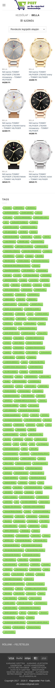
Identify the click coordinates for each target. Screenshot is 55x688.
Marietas (8, 593)
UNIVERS (20, 314)
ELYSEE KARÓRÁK (29, 502)
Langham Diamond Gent (35, 347)
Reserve (7, 338)
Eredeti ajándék (27, 212)
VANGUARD (9, 299)
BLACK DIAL (26, 237)
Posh (23, 434)
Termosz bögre (24, 391)
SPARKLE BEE (41, 246)
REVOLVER (27, 290)
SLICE (38, 237)
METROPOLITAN (36, 434)
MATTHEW (8, 314)
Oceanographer (23, 535)
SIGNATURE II (37, 304)
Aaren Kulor (44, 502)
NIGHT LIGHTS (10, 304)
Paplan (7, 627)
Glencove (31, 425)
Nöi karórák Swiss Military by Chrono (17, 265)
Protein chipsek (23, 261)
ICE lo (39, 212)
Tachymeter (19, 347)
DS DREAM (9, 535)
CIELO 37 (29, 579)
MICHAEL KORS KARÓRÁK (34, 506)
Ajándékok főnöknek (11, 396)
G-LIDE (17, 275)
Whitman (40, 574)
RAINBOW (8, 246)
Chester (23, 371)
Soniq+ (19, 376)
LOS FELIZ (8, 386)
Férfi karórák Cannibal (31, 555)
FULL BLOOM (17, 574)
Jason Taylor (19, 343)
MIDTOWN (21, 318)
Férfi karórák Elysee (11, 449)
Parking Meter (30, 323)
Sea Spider (18, 338)
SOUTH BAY (30, 386)
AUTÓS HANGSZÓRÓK (34, 666)
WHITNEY (23, 564)
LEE (16, 444)
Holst (47, 285)
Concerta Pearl (38, 241)
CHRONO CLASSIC (32, 309)
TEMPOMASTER (35, 367)
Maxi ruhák (8, 463)
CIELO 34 (20, 516)
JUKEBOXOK (16, 666)
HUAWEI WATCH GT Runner (25, 400)
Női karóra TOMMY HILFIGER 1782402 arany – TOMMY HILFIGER (40, 74)
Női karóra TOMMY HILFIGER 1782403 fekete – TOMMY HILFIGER (14, 176)
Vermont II (31, 593)
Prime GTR (42, 333)
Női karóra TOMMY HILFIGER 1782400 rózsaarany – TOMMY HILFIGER (38, 127)
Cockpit (23, 280)
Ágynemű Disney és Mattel (13, 468)
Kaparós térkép (10, 482)
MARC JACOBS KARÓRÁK (14, 584)
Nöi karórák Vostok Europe (32, 545)
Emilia (28, 511)
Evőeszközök (45, 352)
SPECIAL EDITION (25, 603)
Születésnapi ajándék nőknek (14, 622)
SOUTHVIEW (9, 632)
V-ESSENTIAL (34, 381)
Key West (18, 487)
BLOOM (39, 256)
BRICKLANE (45, 376)
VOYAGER (8, 294)
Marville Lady (23, 241)
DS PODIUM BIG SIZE (33, 487)
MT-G (23, 613)
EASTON (8, 502)
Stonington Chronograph (13, 579)
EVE (32, 444)
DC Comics (33, 405)
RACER (7, 347)
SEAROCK (31, 208)
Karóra (21, 617)
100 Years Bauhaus (31, 275)
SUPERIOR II (33, 294)
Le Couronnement (11, 453)
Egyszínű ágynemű (23, 463)
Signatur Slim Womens (12, 506)
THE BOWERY (28, 270)
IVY (6, 222)
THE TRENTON (10, 598)
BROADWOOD (31, 376)
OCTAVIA (23, 232)
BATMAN (41, 396)
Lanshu (7, 352)
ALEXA (7, 439)
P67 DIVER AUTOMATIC (38, 318)
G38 (6, 285)
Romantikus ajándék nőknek (38, 622)
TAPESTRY (19, 208)
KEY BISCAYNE (10, 564)
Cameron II (20, 294)
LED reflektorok (10, 410)
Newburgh (25, 531)
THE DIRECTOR (10, 526)
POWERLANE (40, 290)
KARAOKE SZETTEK (15, 663)
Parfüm (41, 458)
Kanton (42, 323)
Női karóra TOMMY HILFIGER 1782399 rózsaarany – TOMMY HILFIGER (12, 76)
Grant (32, 482)
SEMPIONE (43, 386)
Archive (33, 232)
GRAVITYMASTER (28, 458)
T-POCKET (8, 429)
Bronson (47, 420)
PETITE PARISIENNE (23, 217)
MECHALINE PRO (37, 362)
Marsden (15, 285)
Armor (39, 492)
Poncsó (36, 265)
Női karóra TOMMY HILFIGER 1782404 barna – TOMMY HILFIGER (13, 125)
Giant (24, 444)
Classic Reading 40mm (40, 453)
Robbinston (19, 425)
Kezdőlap (22, 15)
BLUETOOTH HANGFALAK (36, 674)
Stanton (35, 531)
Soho (6, 574)
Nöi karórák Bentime (11, 545)
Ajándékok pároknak (37, 478)
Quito (40, 425)
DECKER (8, 492)
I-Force (7, 343)
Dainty (23, 526)
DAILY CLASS (35, 598)
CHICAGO (26, 285)
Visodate (46, 564)
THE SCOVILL (10, 559)
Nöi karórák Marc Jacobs (35, 550)
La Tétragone (42, 444)
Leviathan (25, 453)
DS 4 (23, 405)
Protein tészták (10, 391)
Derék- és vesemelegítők (13, 309)
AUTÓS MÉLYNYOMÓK (19, 668)
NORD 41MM (9, 603)
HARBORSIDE (43, 497)
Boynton (7, 521)
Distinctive (36, 535)
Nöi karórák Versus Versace (29, 410)
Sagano (48, 487)
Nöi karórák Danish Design (13, 550)
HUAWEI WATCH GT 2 (35, 338)
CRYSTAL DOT (36, 371)
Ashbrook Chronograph (35, 584)
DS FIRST (44, 521)
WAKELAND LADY (41, 217)
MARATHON (34, 526)
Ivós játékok (38, 391)
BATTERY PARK (10, 608)
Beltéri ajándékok (10, 613)
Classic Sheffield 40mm (27, 328)
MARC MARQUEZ (11, 531)
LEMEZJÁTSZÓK (38, 668)
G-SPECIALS (9, 617)
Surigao (29, 256)
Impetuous (8, 516)
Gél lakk (7, 275)
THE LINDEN (32, 352)
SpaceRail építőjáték (11, 270)
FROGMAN (46, 275)
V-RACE (21, 357)
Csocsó (23, 478)
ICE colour (23, 304)
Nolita (46, 569)
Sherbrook (44, 516)
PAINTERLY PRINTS (12, 251)
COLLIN (34, 415)
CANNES (48, 251)
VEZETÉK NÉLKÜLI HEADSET (20, 672)
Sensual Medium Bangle (13, 511)
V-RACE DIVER (42, 314)
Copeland (31, 357)
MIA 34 (19, 588)
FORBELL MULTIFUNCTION (36, 588)
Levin (30, 314)
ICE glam (8, 217)
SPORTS (8, 400)
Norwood (44, 613)
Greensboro (35, 559)
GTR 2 (19, 386)
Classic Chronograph (34, 343)
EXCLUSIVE (19, 352)
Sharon (46, 535)
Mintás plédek (18, 627)
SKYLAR (34, 449)
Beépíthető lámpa (21, 473)
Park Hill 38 (19, 593)
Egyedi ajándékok (11, 478)
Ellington (23, 598)
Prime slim (8, 376)
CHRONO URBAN (11, 405)
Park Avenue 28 (21, 569)
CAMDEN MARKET (11, 362)
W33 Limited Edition (11, 290)
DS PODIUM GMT (27, 497)
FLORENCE (9, 256)
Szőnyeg (8, 473)
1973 (48, 425)
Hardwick (29, 492)
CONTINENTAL (10, 328)
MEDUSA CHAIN (19, 381)
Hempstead (21, 429)
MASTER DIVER (10, 280)
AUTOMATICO (41, 603)
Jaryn (24, 362)
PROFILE (8, 323)
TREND (31, 429)
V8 (17, 502)
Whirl (24, 449)
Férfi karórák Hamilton (12, 555)
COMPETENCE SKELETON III (15, 367)
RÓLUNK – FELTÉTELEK (15, 644)
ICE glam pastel (10, 232)
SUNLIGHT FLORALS (19, 222)
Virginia (7, 444)
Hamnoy (37, 285)
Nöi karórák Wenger (23, 540)
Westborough (19, 521)
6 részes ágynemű (40, 463)
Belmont (18, 492)
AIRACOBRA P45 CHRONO (30, 608)
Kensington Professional (13, 420)
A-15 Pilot (34, 280)
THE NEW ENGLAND (33, 420)
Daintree (42, 400)
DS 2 (25, 415)
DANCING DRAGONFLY (31, 251)
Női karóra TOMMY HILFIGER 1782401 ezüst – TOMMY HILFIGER (40, 176)
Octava (18, 323)
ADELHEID (23, 559)
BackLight (33, 613)
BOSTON (45, 280)
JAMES (7, 487)
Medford (30, 574)
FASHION (35, 564)
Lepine (20, 256)
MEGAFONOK (38, 670)
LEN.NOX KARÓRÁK (42, 511)
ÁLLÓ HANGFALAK (28, 676)
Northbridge (32, 521)
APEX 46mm (9, 357)
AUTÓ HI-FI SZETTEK (20, 670)
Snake (7, 381)
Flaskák (30, 617)
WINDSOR (32, 299)
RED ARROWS (28, 396)
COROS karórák (28, 333)
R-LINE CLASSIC (10, 371)
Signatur (7, 425)
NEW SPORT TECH (11, 333)
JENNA (34, 222)
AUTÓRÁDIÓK (42, 672)
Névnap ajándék (37, 473)
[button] (4, 5)
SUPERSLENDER (11, 212)
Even (41, 482)
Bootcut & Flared (33, 627)
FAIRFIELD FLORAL (29, 227)
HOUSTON (8, 588)
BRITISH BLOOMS (11, 237)
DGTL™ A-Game (10, 497)
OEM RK (21, 299)
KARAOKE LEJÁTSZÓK (37, 663)
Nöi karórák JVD (40, 540)
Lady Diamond (9, 241)
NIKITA (47, 237)
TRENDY (8, 569)
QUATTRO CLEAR (11, 227)
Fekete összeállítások (12, 415)
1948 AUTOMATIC (11, 434)
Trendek (7, 208)
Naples (41, 593)
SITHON (45, 415)
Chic (44, 526)
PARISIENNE (35, 569)
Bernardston (32, 516)
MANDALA (18, 439)
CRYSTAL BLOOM (11, 458)
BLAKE (29, 439)
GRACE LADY (40, 439)
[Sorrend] (27, 29)
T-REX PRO (9, 318)
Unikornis (23, 482)
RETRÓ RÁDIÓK (14, 674)
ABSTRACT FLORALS (24, 246)
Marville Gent (9, 261)
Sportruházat (42, 270)
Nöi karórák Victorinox (40, 261)
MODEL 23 (8, 540)
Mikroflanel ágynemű (34, 468)
